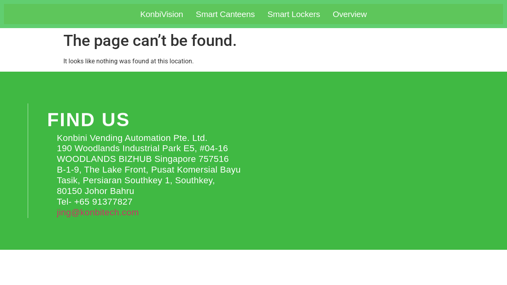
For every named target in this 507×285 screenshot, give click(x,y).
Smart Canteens (225, 14)
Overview (350, 14)
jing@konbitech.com (98, 212)
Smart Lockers (293, 14)
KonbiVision (161, 14)
